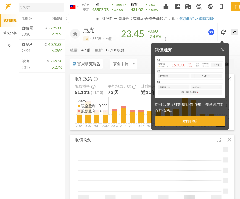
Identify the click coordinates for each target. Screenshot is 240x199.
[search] (41, 7)
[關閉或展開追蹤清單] (67, 18)
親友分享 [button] (10, 33)
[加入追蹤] (75, 34)
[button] (40, 7)
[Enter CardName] (123, 64)
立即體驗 (190, 121)
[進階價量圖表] (211, 32)
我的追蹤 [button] (10, 20)
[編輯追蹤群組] (9, 45)
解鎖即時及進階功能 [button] (196, 18)
